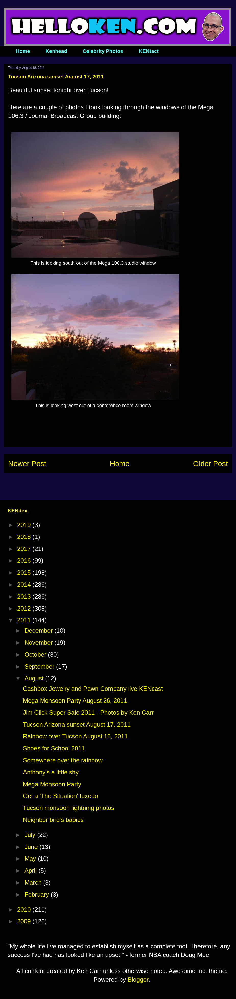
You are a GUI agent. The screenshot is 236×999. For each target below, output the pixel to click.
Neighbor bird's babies (53, 819)
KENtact (149, 51)
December (39, 630)
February (37, 894)
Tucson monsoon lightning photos (68, 807)
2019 (24, 524)
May (31, 858)
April (31, 870)
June (32, 846)
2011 (24, 620)
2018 (24, 536)
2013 (24, 596)
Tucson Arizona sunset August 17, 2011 (77, 724)
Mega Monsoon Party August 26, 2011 (75, 700)
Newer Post (27, 464)
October (36, 654)
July (30, 834)
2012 (24, 608)
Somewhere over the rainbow (63, 760)
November (39, 642)
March (33, 882)
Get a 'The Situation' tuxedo (60, 795)
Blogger (138, 979)
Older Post (210, 464)
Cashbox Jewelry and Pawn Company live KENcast (93, 688)
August (34, 678)
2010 (24, 909)
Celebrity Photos (103, 51)
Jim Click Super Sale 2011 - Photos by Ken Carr (88, 712)
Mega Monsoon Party (52, 784)
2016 (24, 560)
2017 (24, 548)
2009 (24, 921)
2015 (24, 572)
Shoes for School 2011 (54, 748)
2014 (24, 584)
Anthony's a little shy (51, 772)
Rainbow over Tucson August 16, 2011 (75, 736)
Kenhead (56, 51)
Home (23, 51)
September (40, 666)
